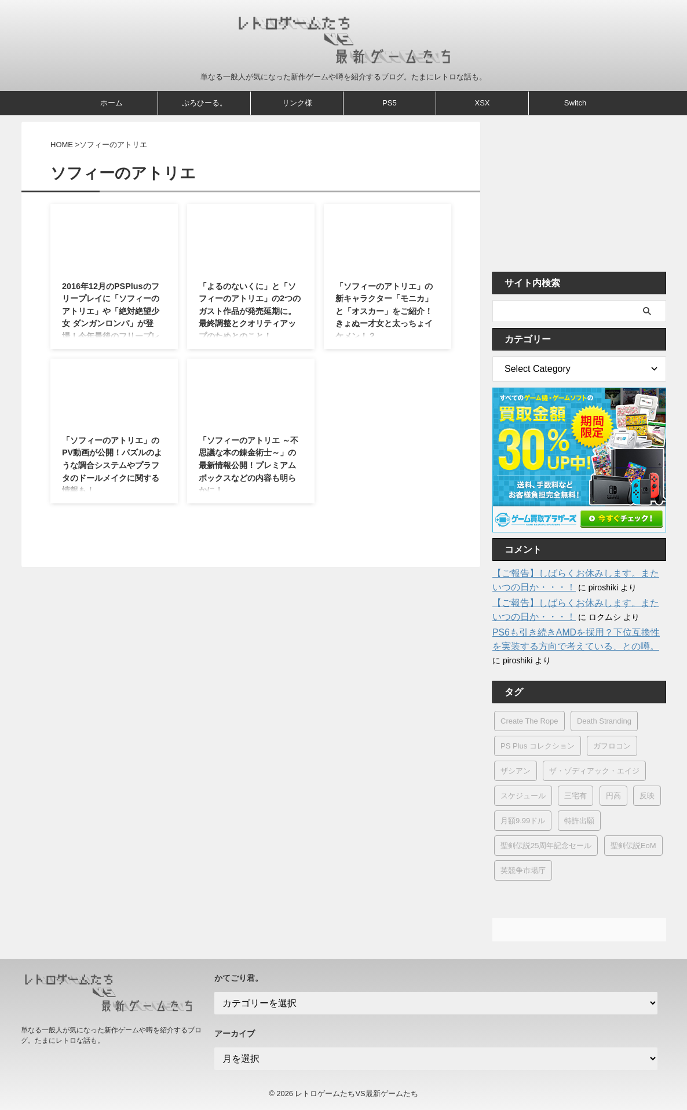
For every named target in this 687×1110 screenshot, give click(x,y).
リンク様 (297, 102)
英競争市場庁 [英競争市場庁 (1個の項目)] (523, 870)
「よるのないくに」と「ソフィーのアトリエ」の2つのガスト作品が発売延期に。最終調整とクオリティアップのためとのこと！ (250, 311)
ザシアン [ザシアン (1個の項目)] (515, 770)
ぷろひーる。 (204, 102)
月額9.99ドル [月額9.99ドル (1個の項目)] (522, 820)
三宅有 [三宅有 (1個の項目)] (575, 795)
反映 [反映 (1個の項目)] (647, 795)
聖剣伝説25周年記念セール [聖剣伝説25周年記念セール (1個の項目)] (545, 845)
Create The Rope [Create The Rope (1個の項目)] (529, 721)
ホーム (111, 102)
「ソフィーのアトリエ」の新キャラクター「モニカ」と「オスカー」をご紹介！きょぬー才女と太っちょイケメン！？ (384, 311)
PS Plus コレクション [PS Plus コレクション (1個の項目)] (537, 746)
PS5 (389, 102)
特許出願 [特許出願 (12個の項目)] (579, 820)
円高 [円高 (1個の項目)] (613, 795)
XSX (481, 102)
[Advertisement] (579, 193)
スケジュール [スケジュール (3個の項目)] (523, 795)
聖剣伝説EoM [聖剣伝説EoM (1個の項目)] (633, 845)
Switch (575, 102)
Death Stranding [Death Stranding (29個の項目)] (604, 721)
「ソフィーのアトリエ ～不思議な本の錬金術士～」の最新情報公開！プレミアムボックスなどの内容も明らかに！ (248, 465)
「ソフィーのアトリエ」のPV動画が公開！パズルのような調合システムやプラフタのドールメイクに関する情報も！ (112, 465)
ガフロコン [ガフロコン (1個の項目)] (612, 746)
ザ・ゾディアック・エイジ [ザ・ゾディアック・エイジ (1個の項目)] (594, 770)
